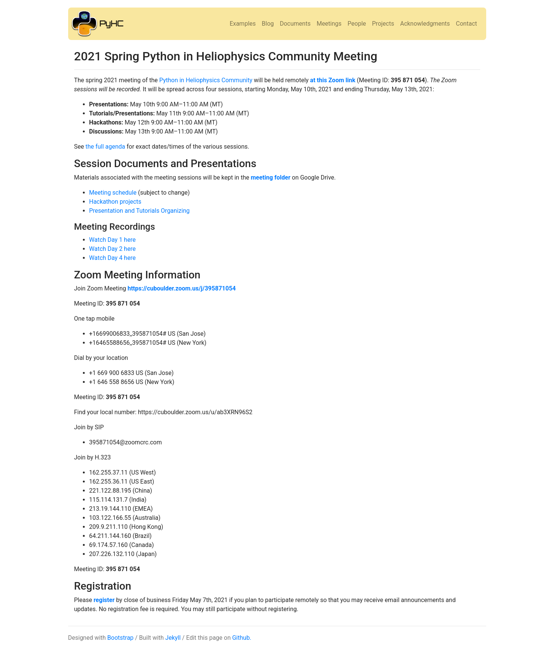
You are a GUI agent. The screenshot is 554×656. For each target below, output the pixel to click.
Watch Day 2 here (112, 248)
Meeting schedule (113, 192)
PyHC (111, 23)
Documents (295, 23)
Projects (383, 23)
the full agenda (105, 146)
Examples (243, 23)
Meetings (329, 23)
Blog (268, 23)
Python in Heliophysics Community (205, 80)
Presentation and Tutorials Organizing (139, 210)
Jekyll (173, 637)
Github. (241, 637)
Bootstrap (120, 637)
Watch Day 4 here (112, 257)
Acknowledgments (425, 23)
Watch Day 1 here (112, 239)
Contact (466, 23)
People (357, 23)
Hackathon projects (115, 201)
